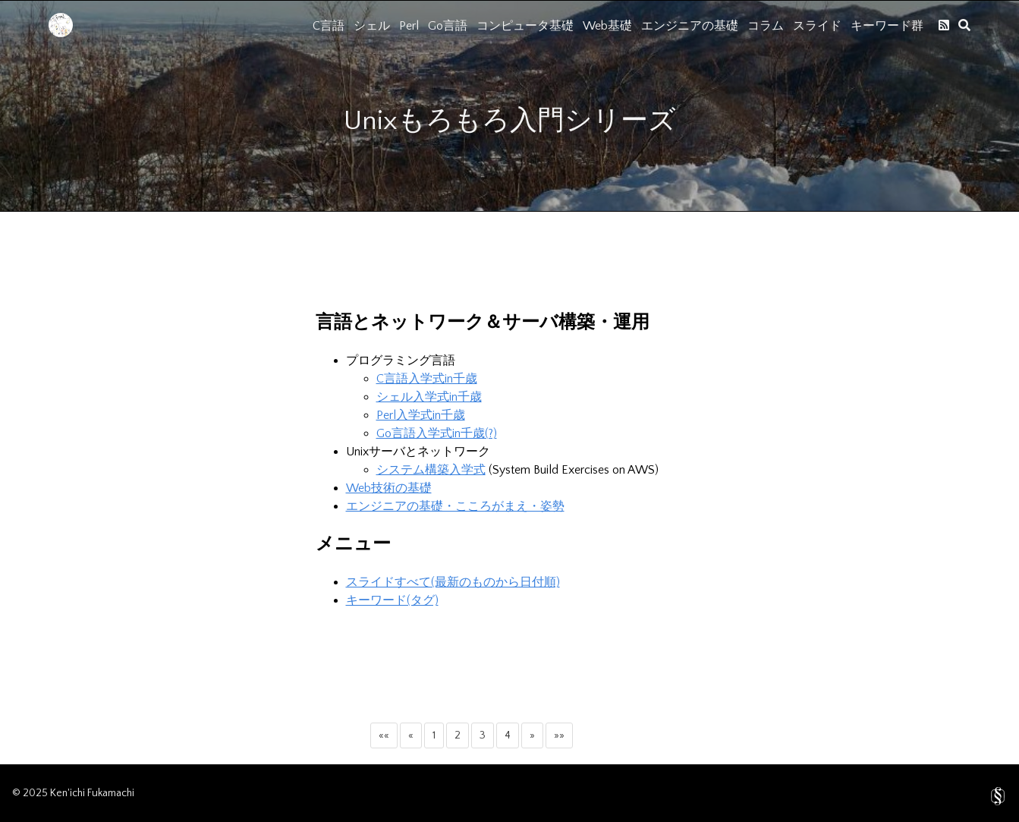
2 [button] (457, 735)
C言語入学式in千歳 (426, 379)
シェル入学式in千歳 (429, 397)
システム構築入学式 (431, 470)
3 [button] (483, 735)
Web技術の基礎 (389, 488)
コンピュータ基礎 (525, 26)
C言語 (328, 26)
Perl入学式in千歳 (420, 415)
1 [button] (434, 735)
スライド (817, 26)
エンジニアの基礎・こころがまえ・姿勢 (455, 506)
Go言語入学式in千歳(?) (436, 433)
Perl (409, 26)
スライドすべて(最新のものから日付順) (453, 582)
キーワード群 (887, 26)
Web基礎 (607, 26)
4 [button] (508, 735)
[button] (384, 735)
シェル (372, 26)
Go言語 (447, 26)
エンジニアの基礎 (689, 26)
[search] (964, 25)
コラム (765, 26)
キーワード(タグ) (392, 600)
